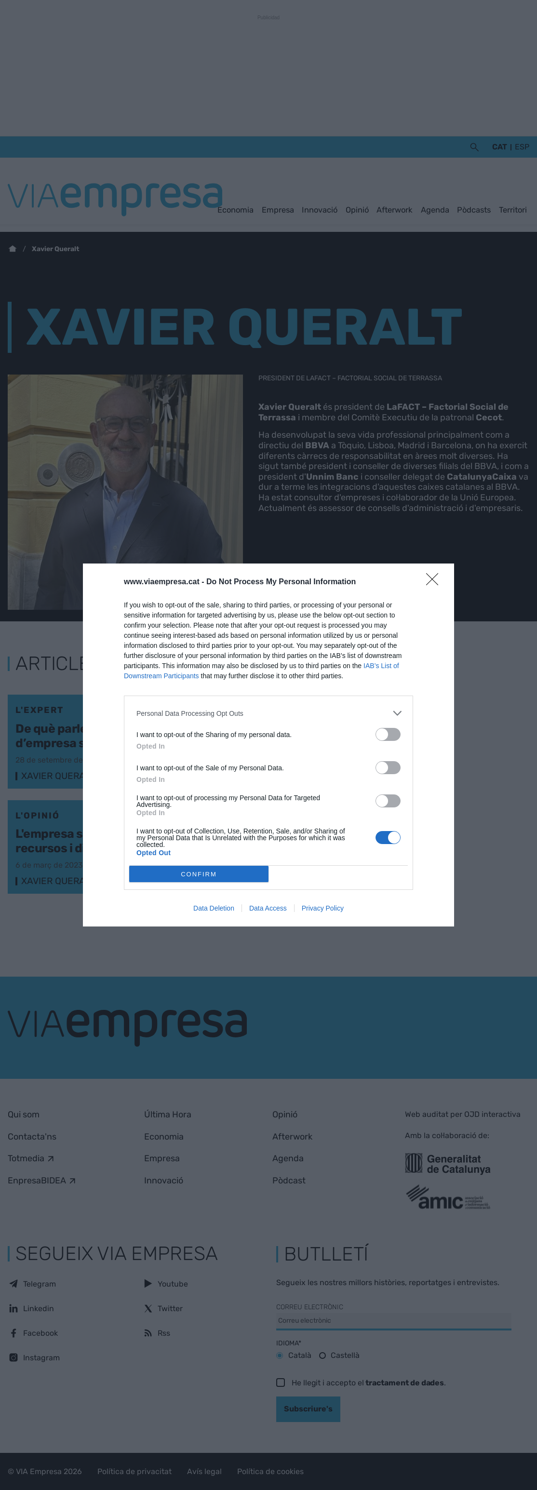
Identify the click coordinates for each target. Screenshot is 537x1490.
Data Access (268, 908)
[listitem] (268, 713)
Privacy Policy (323, 908)
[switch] (388, 734)
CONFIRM (199, 874)
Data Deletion (213, 908)
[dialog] (268, 745)
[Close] (435, 582)
